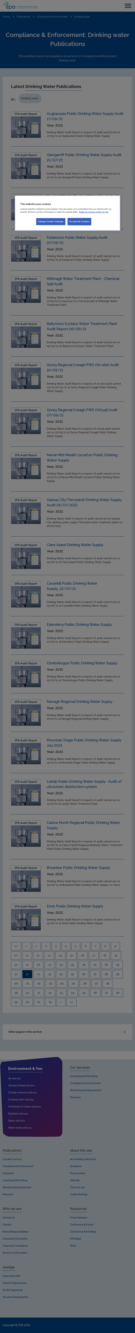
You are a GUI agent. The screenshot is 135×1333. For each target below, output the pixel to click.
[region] (67, 213)
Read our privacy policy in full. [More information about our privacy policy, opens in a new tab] (93, 212)
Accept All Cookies (79, 221)
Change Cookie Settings (51, 221)
